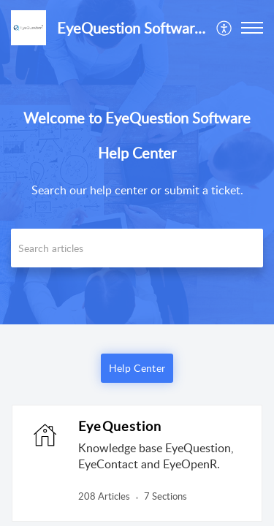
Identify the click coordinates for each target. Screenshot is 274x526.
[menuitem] (224, 28)
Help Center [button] (137, 368)
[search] (137, 248)
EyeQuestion (119, 426)
